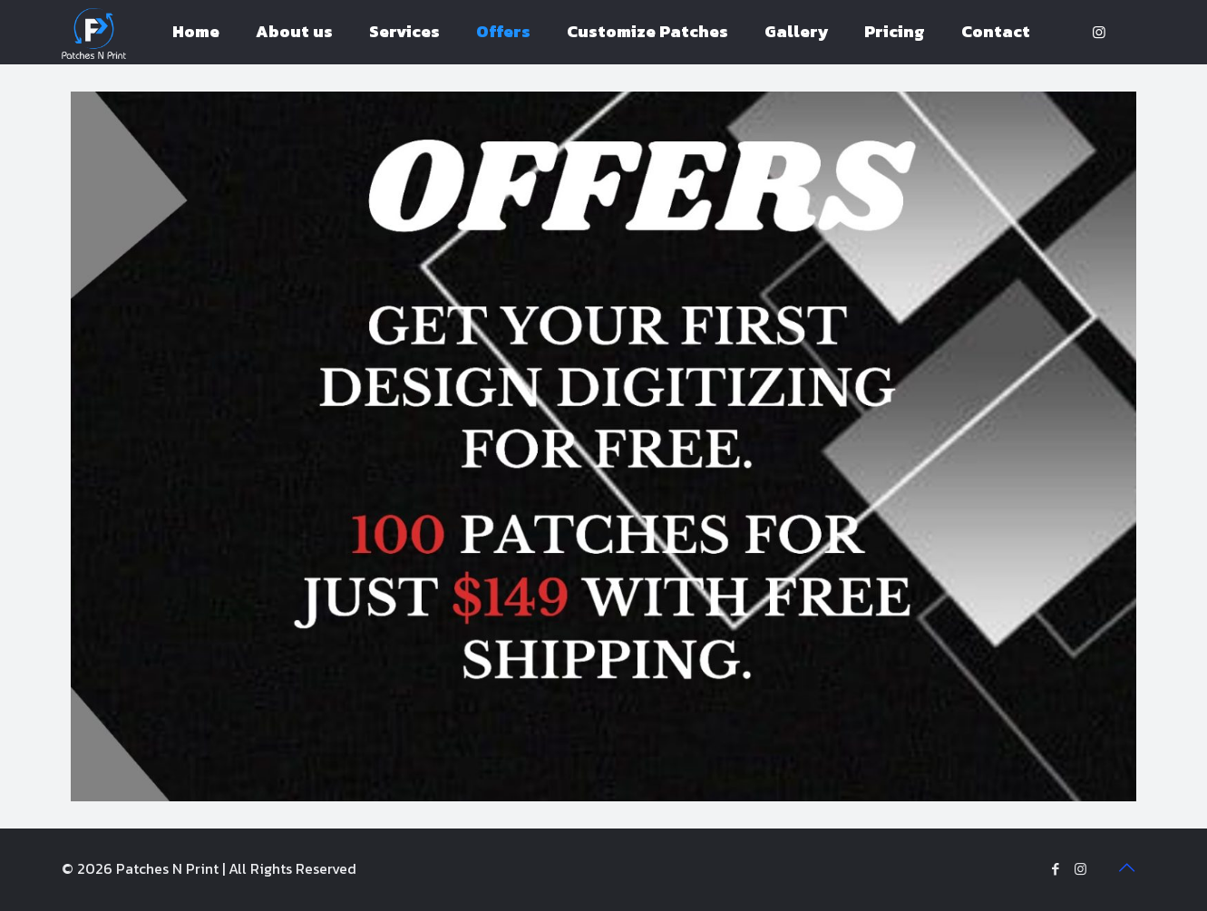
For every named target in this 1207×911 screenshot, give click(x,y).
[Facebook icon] (1056, 868)
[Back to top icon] (1127, 867)
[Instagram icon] (1080, 868)
